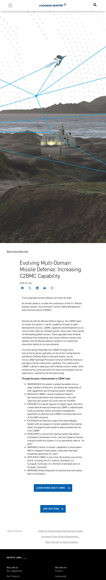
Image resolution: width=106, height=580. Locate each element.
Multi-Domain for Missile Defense (62, 541)
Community (60, 576)
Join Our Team (51, 508)
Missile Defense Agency (52, 320)
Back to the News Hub (17, 251)
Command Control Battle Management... (60, 536)
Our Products (13, 576)
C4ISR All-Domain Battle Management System (60, 530)
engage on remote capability (56, 423)
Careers (59, 570)
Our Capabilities (14, 570)
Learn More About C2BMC (50, 487)
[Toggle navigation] (10, 5)
